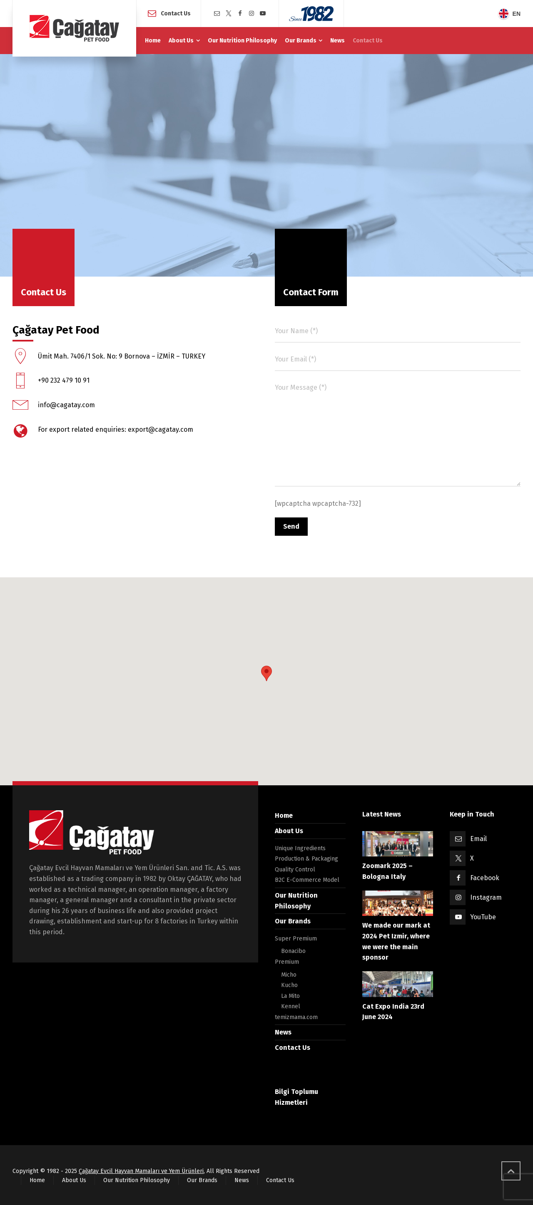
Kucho (289, 985)
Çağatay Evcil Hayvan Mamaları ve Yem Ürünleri (141, 1171)
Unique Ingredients (300, 848)
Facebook (484, 878)
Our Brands (293, 921)
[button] (266, 673)
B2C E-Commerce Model (307, 879)
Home (284, 815)
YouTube (483, 917)
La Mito (290, 996)
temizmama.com (296, 1017)
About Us (289, 831)
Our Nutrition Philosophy (136, 1180)
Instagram (486, 897)
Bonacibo (293, 951)
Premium (287, 961)
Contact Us (176, 13)
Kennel (290, 1006)
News (283, 1032)
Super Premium (296, 938)
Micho (288, 974)
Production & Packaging (306, 858)
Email (478, 839)
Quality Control (295, 869)
